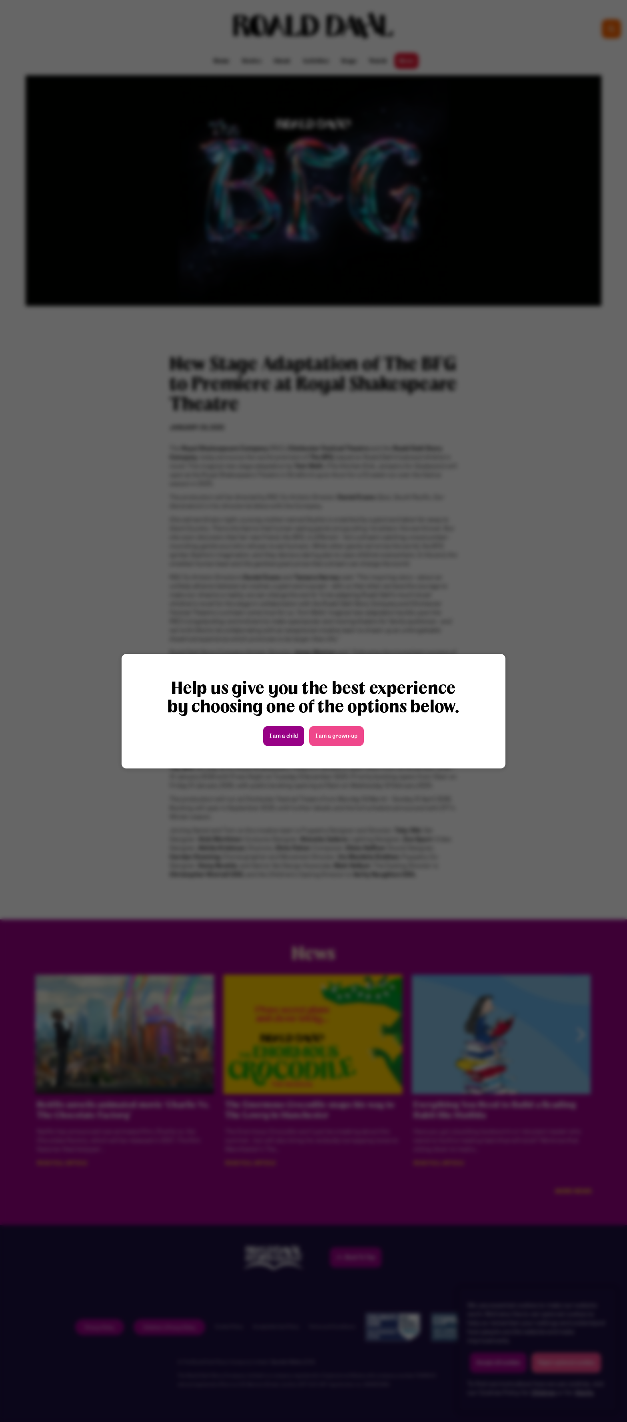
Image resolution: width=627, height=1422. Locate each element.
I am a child (284, 736)
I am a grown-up (336, 736)
